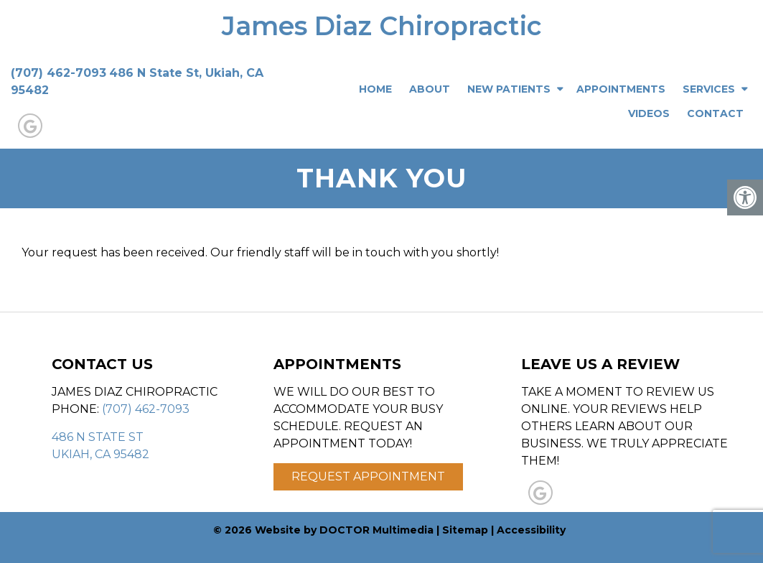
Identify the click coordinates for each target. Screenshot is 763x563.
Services (709, 89)
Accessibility (531, 530)
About (429, 89)
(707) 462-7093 (58, 73)
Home (375, 89)
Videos (649, 113)
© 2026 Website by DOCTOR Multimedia (323, 530)
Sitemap (465, 530)
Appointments (620, 89)
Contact (715, 113)
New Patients (509, 89)
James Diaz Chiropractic (382, 26)
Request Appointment (368, 476)
